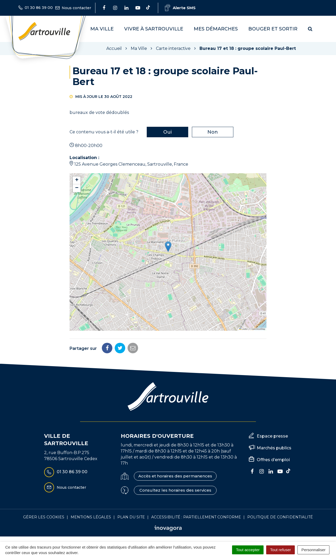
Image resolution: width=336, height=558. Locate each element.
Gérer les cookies (43, 517)
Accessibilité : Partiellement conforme (196, 517)
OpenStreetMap (258, 329)
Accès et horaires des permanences (175, 475)
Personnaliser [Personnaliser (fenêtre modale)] (313, 550)
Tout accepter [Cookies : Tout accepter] (248, 550)
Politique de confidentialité (280, 517)
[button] (168, 246)
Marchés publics (274, 447)
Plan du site (131, 517)
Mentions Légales (91, 517)
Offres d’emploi (273, 459)
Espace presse (272, 436)
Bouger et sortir (272, 29)
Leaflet (243, 329)
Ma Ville (102, 29)
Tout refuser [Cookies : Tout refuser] (280, 550)
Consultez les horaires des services (175, 490)
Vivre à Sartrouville (153, 29)
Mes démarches (216, 29)
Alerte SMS (180, 7)
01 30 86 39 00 (65, 472)
